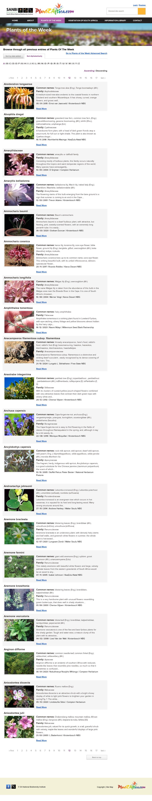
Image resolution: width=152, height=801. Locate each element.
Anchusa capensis (14, 414)
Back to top (96, 764)
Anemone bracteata (15, 523)
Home (15, 20)
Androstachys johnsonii (17, 490)
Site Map (109, 787)
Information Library (115, 20)
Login (135, 5)
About (30, 20)
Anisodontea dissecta (16, 688)
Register (142, 5)
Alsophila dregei (13, 114)
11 (64, 78)
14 (80, 78)
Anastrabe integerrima (16, 377)
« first (11, 78)
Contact (137, 20)
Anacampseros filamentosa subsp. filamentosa (31, 341)
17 (96, 78)
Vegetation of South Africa (83, 20)
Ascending (89, 71)
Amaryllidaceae (12, 151)
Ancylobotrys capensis (16, 450)
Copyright (100, 787)
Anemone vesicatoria (16, 621)
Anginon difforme (13, 655)
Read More (41, 108)
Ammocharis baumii (15, 212)
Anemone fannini (13, 557)
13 (75, 78)
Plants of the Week (51, 20)
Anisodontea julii (13, 719)
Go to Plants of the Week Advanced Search (86, 56)
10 (59, 78)
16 (91, 78)
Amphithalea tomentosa (17, 310)
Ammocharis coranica (16, 243)
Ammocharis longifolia (16, 279)
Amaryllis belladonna (16, 182)
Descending (101, 71)
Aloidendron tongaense (17, 84)
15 (86, 78)
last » (103, 78)
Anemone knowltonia (16, 591)
